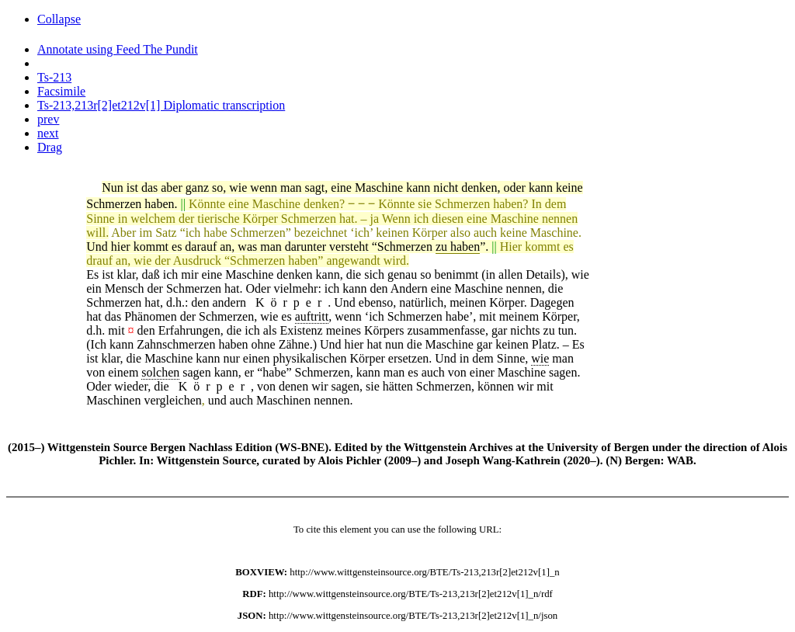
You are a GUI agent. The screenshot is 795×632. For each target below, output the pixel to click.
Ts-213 (54, 77)
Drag (49, 147)
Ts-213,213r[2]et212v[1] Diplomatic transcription (161, 105)
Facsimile (61, 91)
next (48, 133)
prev (48, 119)
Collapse (59, 19)
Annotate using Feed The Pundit (117, 49)
